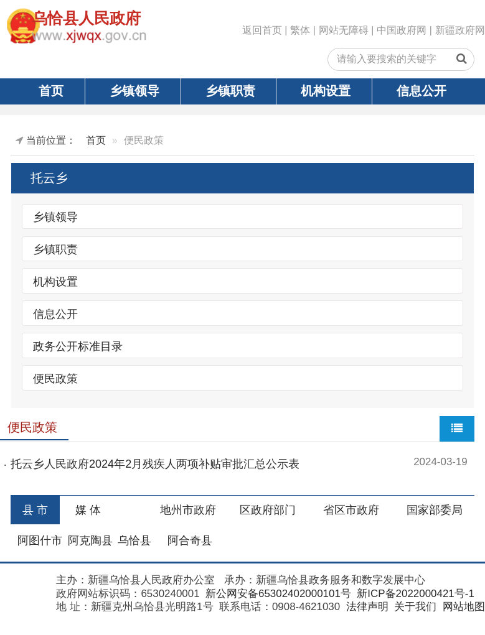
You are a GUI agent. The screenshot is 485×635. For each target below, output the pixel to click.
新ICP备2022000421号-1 (414, 594)
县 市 (35, 510)
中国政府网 (401, 30)
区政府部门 (268, 510)
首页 (51, 91)
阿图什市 (39, 540)
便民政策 (55, 378)
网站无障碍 (344, 30)
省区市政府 (351, 510)
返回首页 (262, 30)
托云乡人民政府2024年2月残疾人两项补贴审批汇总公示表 (155, 464)
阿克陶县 (90, 540)
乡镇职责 (230, 91)
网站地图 (462, 607)
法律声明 (365, 607)
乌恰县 (134, 540)
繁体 (300, 30)
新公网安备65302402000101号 (276, 594)
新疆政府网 (460, 30)
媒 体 (88, 510)
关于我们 (413, 607)
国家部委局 (435, 510)
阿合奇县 (189, 540)
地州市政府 (188, 510)
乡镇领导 (134, 91)
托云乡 (49, 178)
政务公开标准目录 (78, 346)
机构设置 (326, 91)
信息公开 (421, 91)
